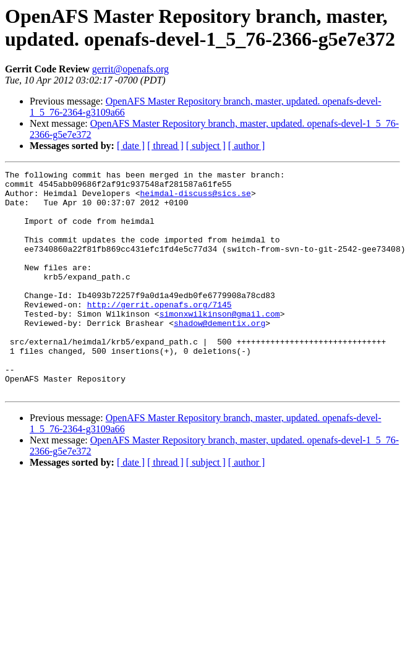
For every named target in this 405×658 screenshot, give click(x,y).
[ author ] (246, 145)
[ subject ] (206, 145)
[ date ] (131, 145)
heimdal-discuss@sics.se (195, 198)
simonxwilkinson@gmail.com (220, 343)
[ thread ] (165, 145)
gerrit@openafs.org (130, 69)
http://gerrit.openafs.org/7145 (159, 332)
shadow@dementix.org (219, 354)
